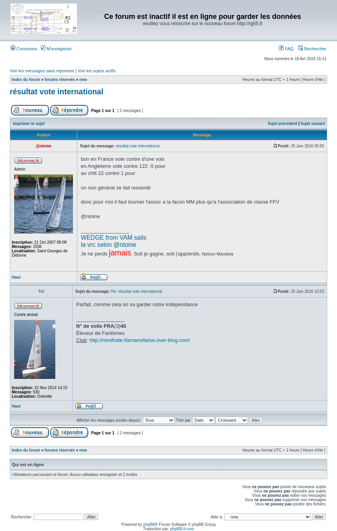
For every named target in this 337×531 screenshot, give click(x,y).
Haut (16, 277)
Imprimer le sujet (29, 123)
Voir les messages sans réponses (42, 70)
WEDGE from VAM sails (113, 237)
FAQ (286, 48)
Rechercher (312, 48)
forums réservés (59, 79)
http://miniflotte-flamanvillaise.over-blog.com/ (139, 340)
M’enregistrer (56, 48)
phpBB (149, 524)
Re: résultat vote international (136, 291)
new (83, 79)
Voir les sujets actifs (97, 70)
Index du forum (26, 79)
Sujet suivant (313, 123)
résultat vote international (56, 91)
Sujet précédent (282, 123)
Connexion (24, 48)
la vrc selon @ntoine (109, 244)
